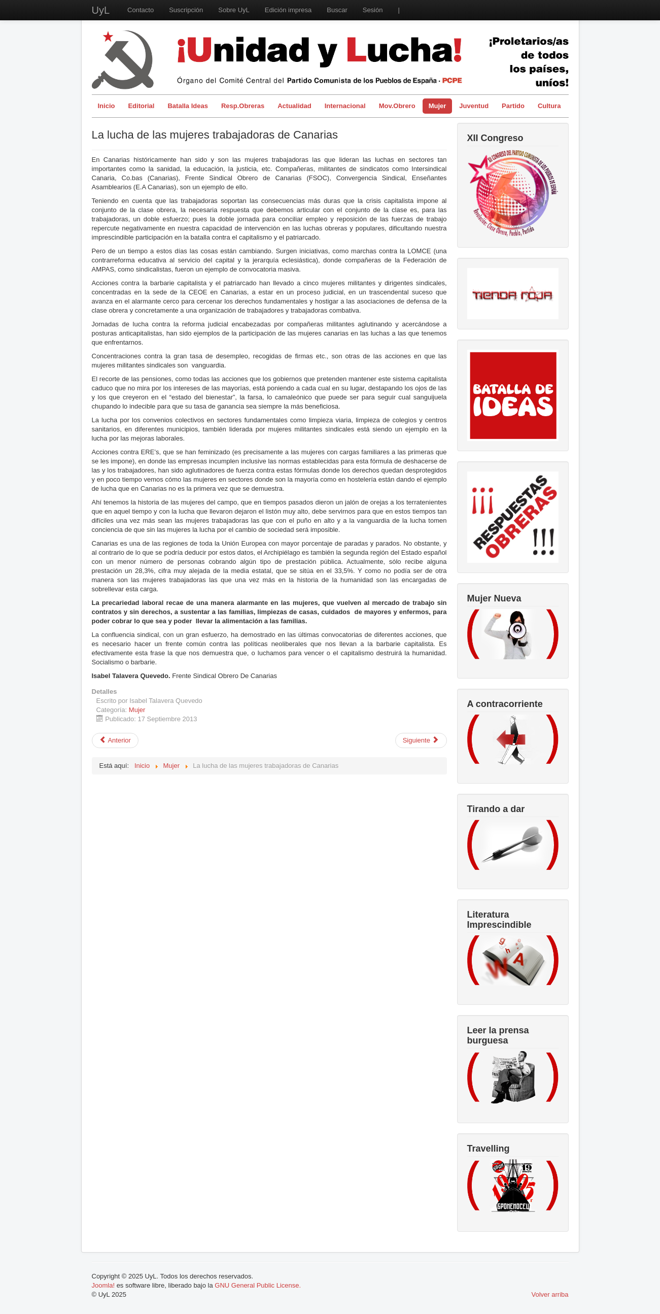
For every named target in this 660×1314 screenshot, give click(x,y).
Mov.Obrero (397, 106)
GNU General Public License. (258, 1285)
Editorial (141, 106)
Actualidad (294, 106)
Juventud (474, 106)
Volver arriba (550, 1294)
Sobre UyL (233, 10)
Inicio (106, 106)
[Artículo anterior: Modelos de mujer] (115, 740)
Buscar (337, 10)
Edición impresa (288, 10)
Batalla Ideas (187, 106)
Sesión (373, 10)
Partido (513, 106)
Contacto (140, 10)
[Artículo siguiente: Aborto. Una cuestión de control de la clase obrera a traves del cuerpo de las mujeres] (421, 740)
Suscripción (186, 10)
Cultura (549, 106)
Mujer (437, 106)
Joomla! (103, 1285)
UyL (101, 10)
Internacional (345, 106)
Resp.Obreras (242, 106)
